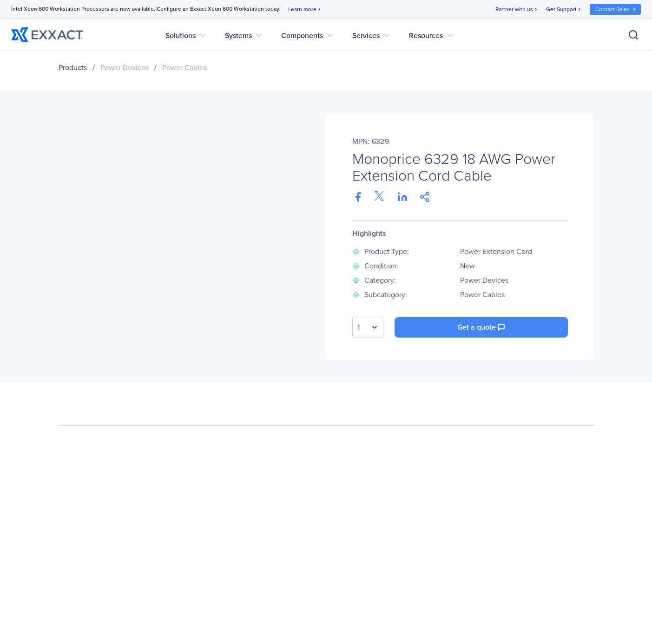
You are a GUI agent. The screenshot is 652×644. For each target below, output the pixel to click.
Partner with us (517, 9)
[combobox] (367, 327)
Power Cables (184, 67)
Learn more (305, 9)
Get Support (564, 9)
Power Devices (124, 67)
